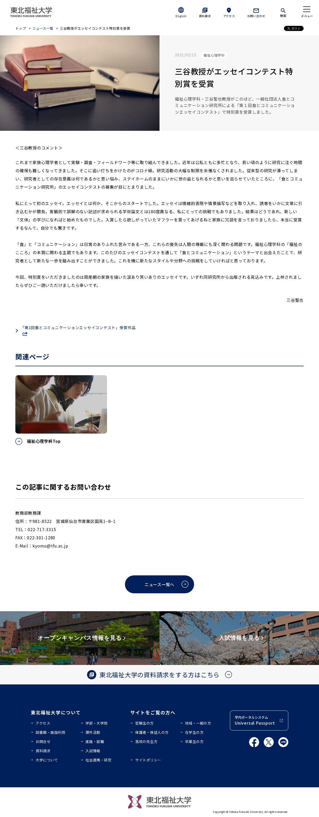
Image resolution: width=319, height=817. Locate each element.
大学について (47, 760)
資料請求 (205, 16)
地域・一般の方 (198, 723)
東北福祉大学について (56, 712)
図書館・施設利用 (50, 732)
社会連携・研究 (99, 760)
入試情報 (93, 750)
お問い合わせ (256, 16)
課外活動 (93, 732)
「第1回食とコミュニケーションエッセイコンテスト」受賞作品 (78, 327)
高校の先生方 (146, 741)
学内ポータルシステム (255, 720)
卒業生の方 (194, 741)
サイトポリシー (148, 760)
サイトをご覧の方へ (153, 712)
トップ (20, 28)
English (181, 16)
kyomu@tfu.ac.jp (50, 546)
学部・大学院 (97, 723)
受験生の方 (144, 723)
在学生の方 (194, 732)
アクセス (229, 16)
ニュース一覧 (43, 28)
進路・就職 (95, 741)
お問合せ (43, 741)
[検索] (283, 12)
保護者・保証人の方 (152, 732)
